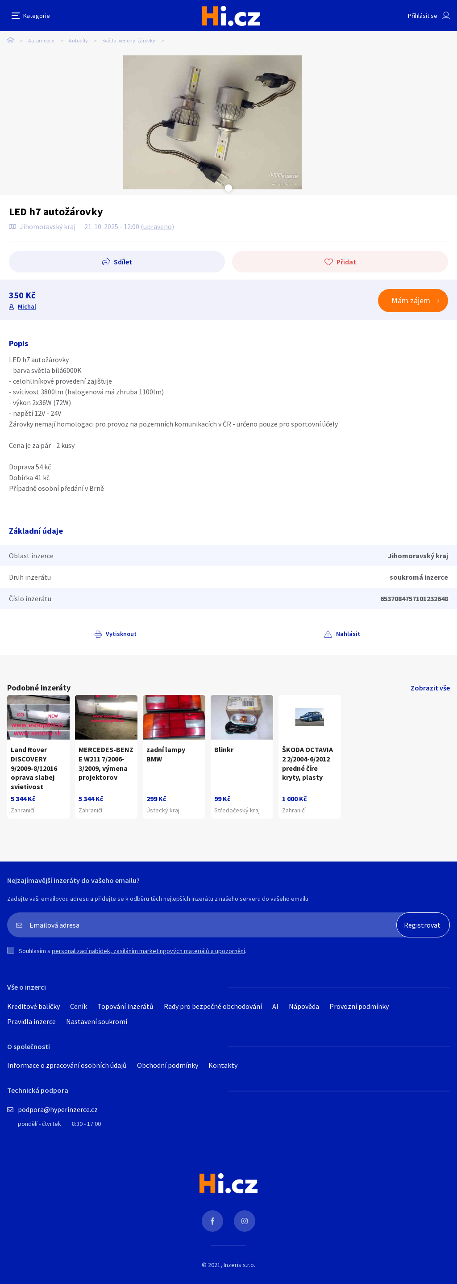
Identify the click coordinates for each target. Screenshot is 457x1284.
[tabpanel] (212, 122)
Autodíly (78, 40)
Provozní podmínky (359, 1006)
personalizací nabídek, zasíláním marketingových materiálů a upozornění (148, 951)
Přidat (346, 261)
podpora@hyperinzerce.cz (58, 1109)
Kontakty (222, 1065)
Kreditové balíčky (33, 1006)
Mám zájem (410, 300)
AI (275, 1006)
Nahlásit (348, 634)
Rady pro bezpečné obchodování (213, 1006)
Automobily (41, 40)
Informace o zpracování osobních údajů (67, 1065)
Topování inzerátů (125, 1006)
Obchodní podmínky (167, 1065)
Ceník (78, 1006)
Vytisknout (121, 634)
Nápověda (304, 1006)
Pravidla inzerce (31, 1021)
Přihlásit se (422, 16)
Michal (27, 306)
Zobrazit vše (430, 687)
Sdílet (123, 261)
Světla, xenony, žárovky (128, 40)
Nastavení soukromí (96, 1021)
